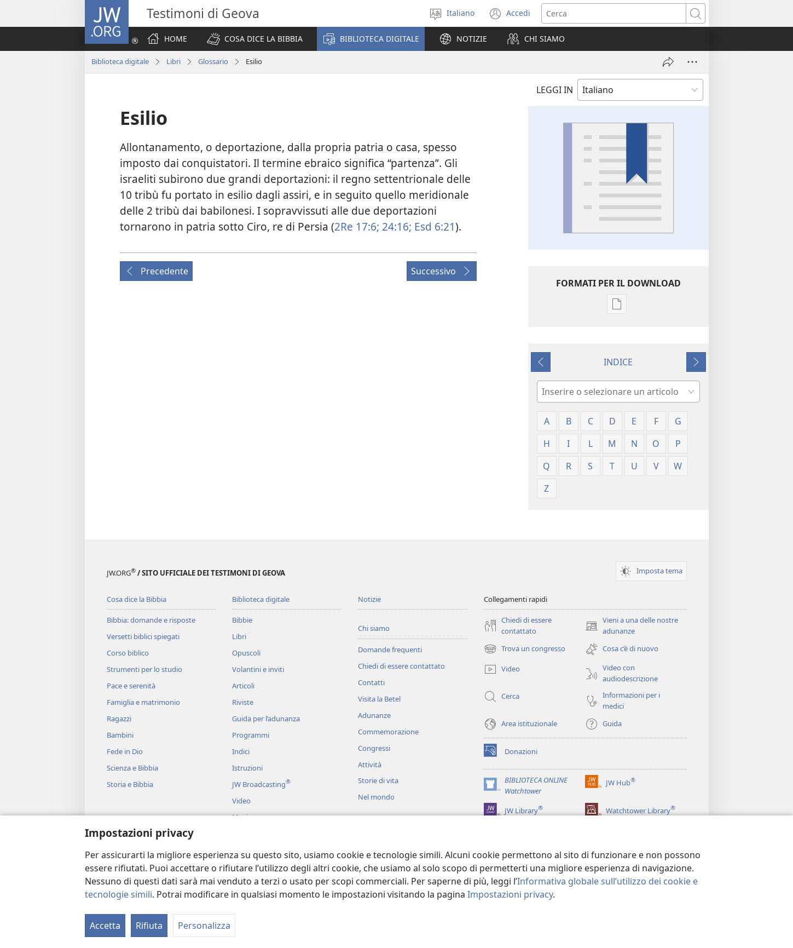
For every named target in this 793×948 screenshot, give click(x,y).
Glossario (213, 61)
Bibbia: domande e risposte (151, 620)
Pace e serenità (131, 686)
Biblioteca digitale (120, 61)
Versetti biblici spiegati (143, 636)
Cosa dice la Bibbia (136, 599)
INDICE (618, 362)
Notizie (369, 599)
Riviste (242, 702)
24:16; (395, 226)
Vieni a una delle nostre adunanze (631, 626)
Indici (241, 751)
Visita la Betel (379, 699)
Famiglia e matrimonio (143, 702)
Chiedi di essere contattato (401, 666)
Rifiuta (149, 926)
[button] (254, 39)
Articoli (243, 686)
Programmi (250, 735)
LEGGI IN (554, 90)
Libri (173, 61)
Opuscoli (246, 653)
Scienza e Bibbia (132, 768)
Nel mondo (376, 797)
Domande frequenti (390, 649)
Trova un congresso (524, 649)
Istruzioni (247, 768)
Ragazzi (119, 718)
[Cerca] (613, 13)
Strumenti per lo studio (144, 669)
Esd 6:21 (433, 226)
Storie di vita (378, 780)
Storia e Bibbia (130, 784)
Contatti (371, 682)
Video (241, 801)
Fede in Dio (125, 751)
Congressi (374, 748)
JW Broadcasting (261, 784)
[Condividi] (668, 62)
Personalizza (204, 926)
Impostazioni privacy (510, 894)
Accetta (105, 926)
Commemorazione (388, 732)
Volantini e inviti (258, 669)
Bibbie (242, 620)
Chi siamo (374, 628)
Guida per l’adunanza (266, 718)
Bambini (120, 735)
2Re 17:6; (356, 226)
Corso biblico (128, 653)
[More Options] (692, 62)
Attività (369, 764)
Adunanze (374, 715)
